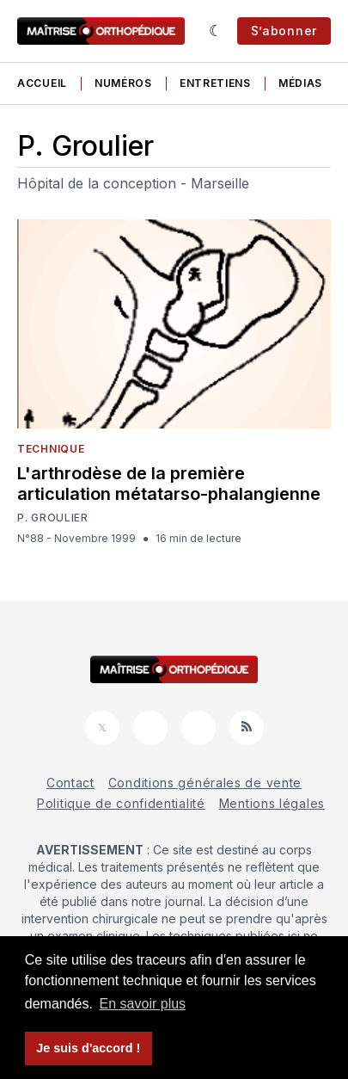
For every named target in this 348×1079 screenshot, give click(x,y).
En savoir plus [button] (143, 1003)
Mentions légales (272, 803)
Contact (70, 782)
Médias (300, 83)
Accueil (42, 83)
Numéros (123, 83)
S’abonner (284, 30)
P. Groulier (53, 518)
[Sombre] (216, 31)
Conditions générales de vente (205, 782)
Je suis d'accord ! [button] (88, 1048)
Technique (50, 448)
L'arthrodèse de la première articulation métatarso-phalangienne (169, 483)
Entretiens (215, 83)
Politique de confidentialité (121, 803)
